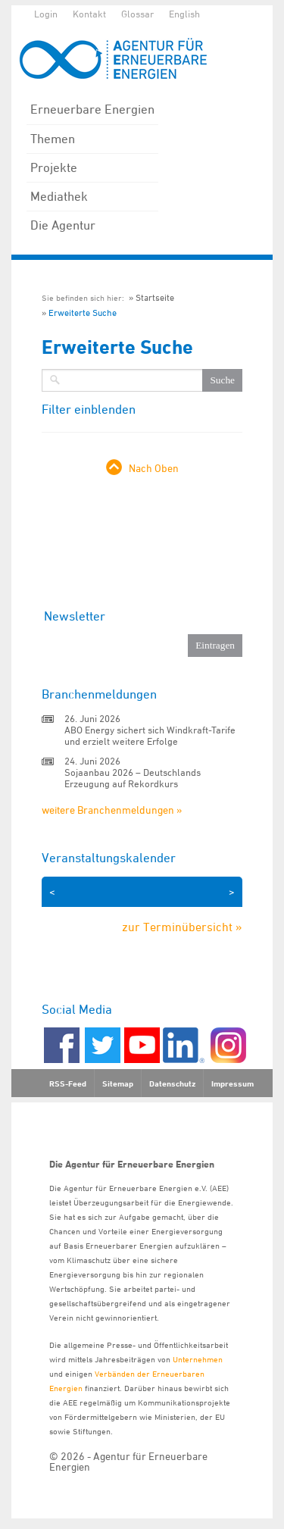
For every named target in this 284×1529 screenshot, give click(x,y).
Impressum (232, 1083)
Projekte (53, 167)
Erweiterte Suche (82, 312)
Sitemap (117, 1083)
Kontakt (89, 14)
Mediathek (59, 196)
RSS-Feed (67, 1083)
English (184, 14)
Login (46, 14)
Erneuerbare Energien (92, 109)
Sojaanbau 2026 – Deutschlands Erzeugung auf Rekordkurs (132, 778)
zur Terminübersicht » (182, 926)
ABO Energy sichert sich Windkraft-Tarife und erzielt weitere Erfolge (150, 735)
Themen (52, 138)
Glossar (137, 14)
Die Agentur (62, 225)
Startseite (155, 297)
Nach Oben (154, 467)
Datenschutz (172, 1083)
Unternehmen (198, 1359)
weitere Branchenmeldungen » (112, 809)
